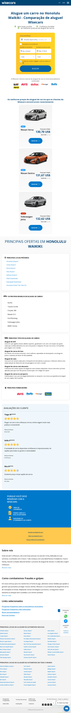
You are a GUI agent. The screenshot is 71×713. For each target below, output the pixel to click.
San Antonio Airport (29, 655)
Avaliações (19, 703)
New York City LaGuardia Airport (32, 644)
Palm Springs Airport (5, 657)
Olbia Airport (27, 674)
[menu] (68, 3)
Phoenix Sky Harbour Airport (7, 639)
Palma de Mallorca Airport (7, 666)
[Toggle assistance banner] (59, 610)
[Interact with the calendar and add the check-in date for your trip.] (28, 51)
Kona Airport (10, 268)
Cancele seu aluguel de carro (35, 532)
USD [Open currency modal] (63, 3)
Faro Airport (27, 666)
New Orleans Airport (5, 649)
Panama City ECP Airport (30, 657)
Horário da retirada (26, 47)
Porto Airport (3, 669)
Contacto (31, 703)
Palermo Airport (52, 674)
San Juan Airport (52, 685)
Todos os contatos (65, 631)
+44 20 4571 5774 (65, 626)
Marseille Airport (28, 679)
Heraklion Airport (52, 677)
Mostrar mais (6, 568)
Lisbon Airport (51, 666)
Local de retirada (25, 36)
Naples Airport (51, 671)
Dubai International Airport (7, 682)
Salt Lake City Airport (53, 649)
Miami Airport (27, 633)
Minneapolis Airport (5, 652)
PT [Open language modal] (59, 3)
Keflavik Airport (28, 669)
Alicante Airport (28, 677)
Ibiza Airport (3, 674)
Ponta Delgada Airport (30, 685)
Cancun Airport (51, 679)
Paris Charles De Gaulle (30, 682)
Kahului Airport (11, 275)
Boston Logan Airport (5, 641)
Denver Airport (28, 631)
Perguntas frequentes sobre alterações (16, 609)
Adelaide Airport (4, 677)
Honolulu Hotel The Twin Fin (16, 285)
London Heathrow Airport (7, 685)
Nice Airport (3, 671)
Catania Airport (28, 671)
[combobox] (37, 57)
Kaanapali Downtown (13, 282)
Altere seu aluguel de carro (35, 536)
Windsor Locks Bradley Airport (56, 652)
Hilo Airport (10, 272)
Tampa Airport (4, 636)
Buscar (35, 69)
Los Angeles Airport (53, 633)
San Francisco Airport (53, 647)
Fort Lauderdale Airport (54, 636)
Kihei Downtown (12, 278)
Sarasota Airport (4, 655)
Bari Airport (3, 679)
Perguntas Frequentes (6, 699)
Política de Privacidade (32, 699)
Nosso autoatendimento (11, 612)
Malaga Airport (52, 669)
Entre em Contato (8, 615)
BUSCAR (35, 141)
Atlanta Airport (52, 639)
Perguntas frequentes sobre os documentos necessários (22, 606)
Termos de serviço (21, 699)
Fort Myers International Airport (32, 639)
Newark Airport (28, 652)
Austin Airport (51, 655)
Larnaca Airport (52, 682)
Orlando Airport (4, 631)
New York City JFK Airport (6, 647)
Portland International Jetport (8, 644)
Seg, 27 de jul (43, 51)
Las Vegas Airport (28, 641)
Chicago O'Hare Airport (54, 644)
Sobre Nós (6, 703)
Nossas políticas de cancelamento (35, 539)
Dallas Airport (27, 649)
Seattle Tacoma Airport (30, 647)
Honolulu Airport (12, 261)
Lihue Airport (11, 265)
